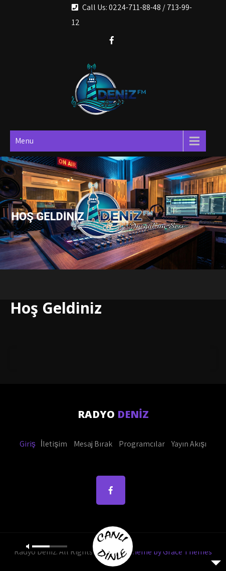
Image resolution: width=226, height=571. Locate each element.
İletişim (54, 444)
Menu (24, 140)
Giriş (28, 444)
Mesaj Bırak (93, 444)
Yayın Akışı (188, 444)
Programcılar (142, 444)
